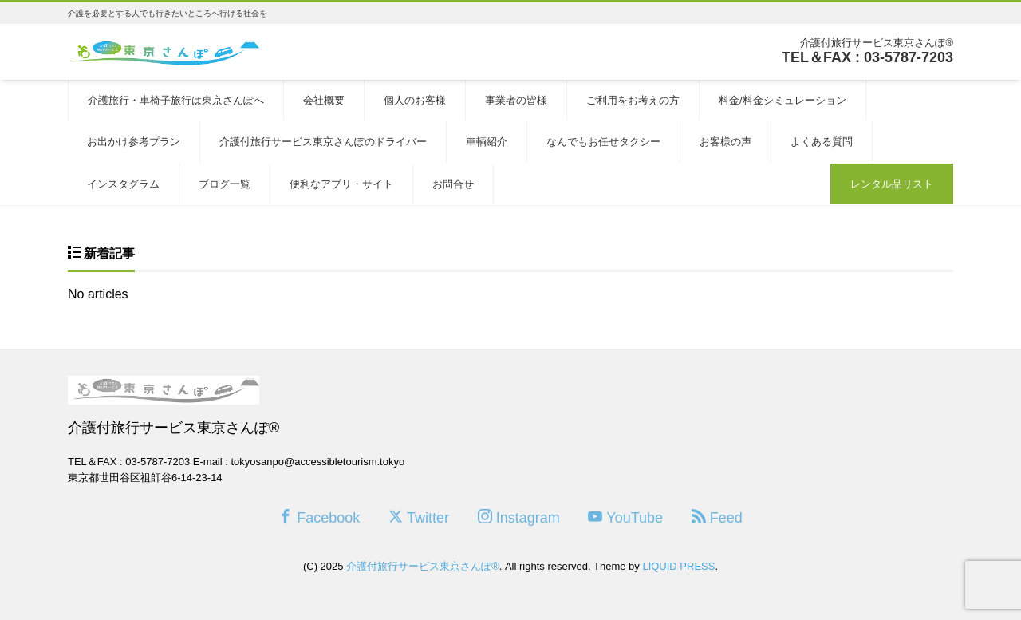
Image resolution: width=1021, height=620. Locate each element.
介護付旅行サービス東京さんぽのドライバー (323, 142)
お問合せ (453, 184)
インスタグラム (123, 184)
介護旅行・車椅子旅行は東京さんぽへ (176, 100)
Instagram (519, 517)
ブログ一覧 (224, 184)
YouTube (625, 517)
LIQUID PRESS (678, 566)
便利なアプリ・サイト (341, 184)
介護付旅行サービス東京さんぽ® (422, 566)
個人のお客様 (415, 100)
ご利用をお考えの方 (633, 100)
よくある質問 (821, 142)
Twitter (418, 517)
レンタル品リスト (891, 184)
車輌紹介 (486, 142)
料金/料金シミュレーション (782, 100)
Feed (717, 517)
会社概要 (324, 100)
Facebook (319, 517)
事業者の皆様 (516, 100)
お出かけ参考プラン (133, 142)
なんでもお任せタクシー (603, 142)
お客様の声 (725, 142)
